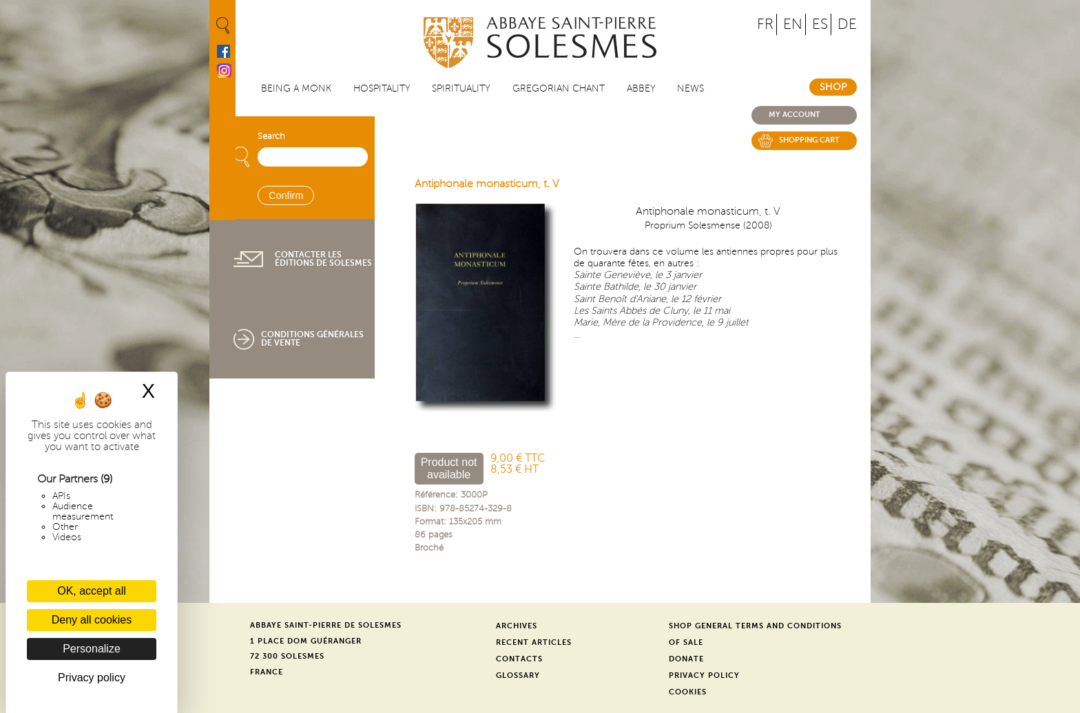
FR (765, 24)
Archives (516, 625)
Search (271, 136)
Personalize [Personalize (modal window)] (92, 649)
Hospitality (382, 88)
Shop (833, 87)
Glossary (518, 675)
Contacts (519, 659)
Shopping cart (809, 140)
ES (820, 24)
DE (847, 24)
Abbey (641, 88)
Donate (686, 659)
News (690, 88)
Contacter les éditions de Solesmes (323, 259)
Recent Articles (534, 642)
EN (792, 24)
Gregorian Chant (558, 88)
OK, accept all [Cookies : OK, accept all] (91, 591)
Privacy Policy (704, 675)
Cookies (688, 692)
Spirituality (461, 88)
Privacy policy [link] (91, 677)
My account (794, 114)
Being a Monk (296, 88)
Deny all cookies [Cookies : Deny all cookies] (92, 620)
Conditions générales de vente (312, 339)
